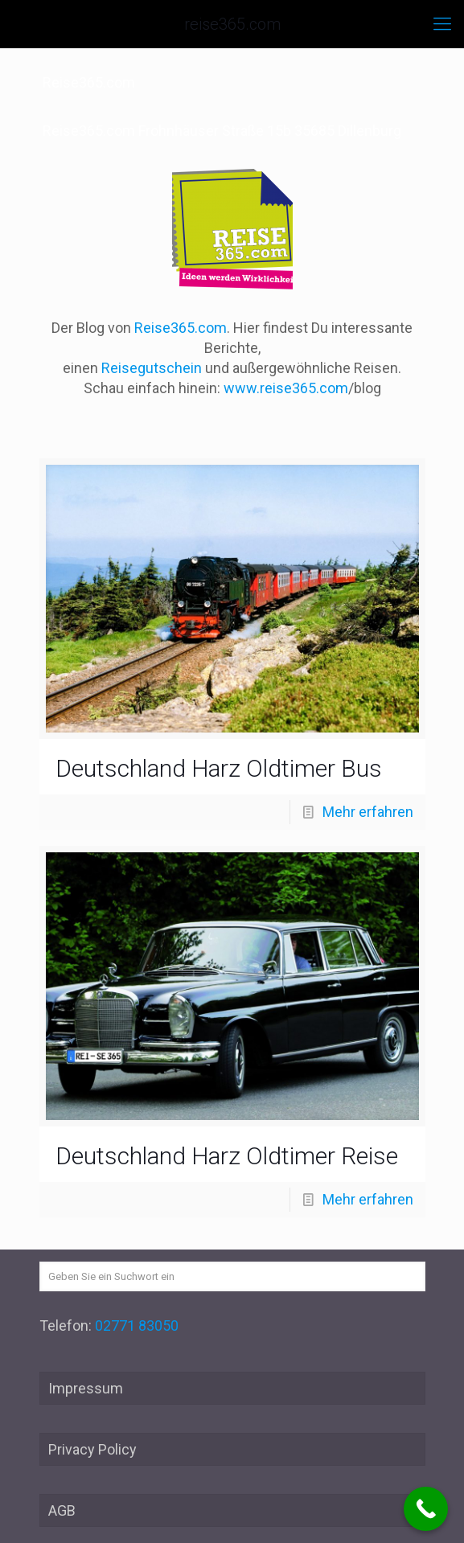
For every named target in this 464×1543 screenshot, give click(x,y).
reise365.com (232, 24)
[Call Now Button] (426, 1509)
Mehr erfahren (367, 811)
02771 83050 (137, 1325)
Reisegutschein (151, 367)
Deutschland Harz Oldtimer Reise (226, 1156)
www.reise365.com (286, 388)
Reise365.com (180, 327)
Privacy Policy (92, 1449)
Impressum (85, 1388)
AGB (62, 1510)
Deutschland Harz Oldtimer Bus (218, 768)
